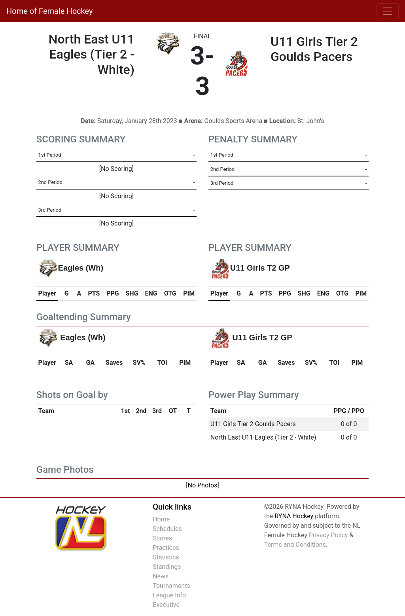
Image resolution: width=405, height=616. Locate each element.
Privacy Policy (328, 535)
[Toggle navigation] (388, 11)
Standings (167, 567)
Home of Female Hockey (49, 11)
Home (161, 519)
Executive (166, 604)
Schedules (167, 529)
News (160, 576)
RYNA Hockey (293, 516)
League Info (169, 595)
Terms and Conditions (295, 544)
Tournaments (171, 585)
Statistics (166, 557)
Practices (166, 548)
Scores (162, 538)
